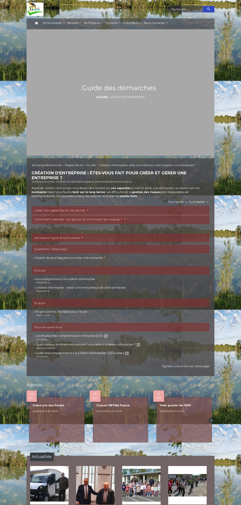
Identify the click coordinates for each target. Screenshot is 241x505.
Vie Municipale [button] (53, 23)
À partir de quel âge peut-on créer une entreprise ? (70, 257)
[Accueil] (35, 9)
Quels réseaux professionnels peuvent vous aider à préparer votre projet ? (88, 344)
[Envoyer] (209, 9)
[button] (36, 24)
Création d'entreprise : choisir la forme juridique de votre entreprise (81, 287)
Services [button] (73, 23)
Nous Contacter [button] (155, 23)
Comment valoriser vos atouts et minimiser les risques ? (78, 219)
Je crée (91, 165)
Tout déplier (199, 202)
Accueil (102, 97)
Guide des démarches (128, 97)
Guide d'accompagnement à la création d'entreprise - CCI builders (82, 353)
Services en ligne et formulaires (57, 238)
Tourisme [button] (111, 23)
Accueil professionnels (47, 165)
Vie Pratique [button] (92, 23)
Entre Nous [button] (131, 23)
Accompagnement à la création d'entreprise (65, 279)
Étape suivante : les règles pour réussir (61, 311)
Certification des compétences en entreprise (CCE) (72, 335)
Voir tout (208, 447)
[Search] (186, 9)
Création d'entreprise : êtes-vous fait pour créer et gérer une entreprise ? (147, 165)
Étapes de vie (74, 165)
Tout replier (178, 202)
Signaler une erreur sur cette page (185, 366)
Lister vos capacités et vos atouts (60, 210)
